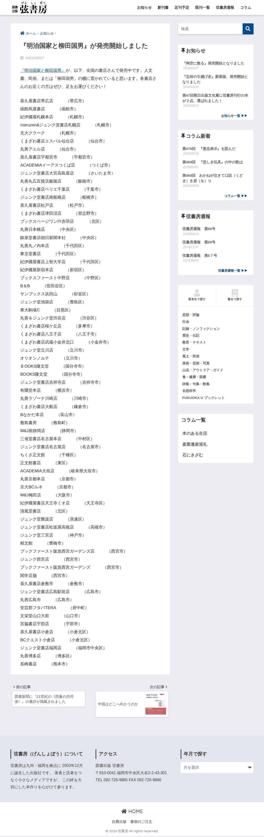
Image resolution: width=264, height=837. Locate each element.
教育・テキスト (195, 345)
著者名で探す (197, 297)
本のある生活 (194, 437)
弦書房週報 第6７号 (199, 257)
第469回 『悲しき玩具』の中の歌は (212, 163)
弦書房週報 (225, 7)
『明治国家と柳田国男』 (43, 70)
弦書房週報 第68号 (199, 244)
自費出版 (119, 823)
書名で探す (235, 297)
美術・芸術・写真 (196, 366)
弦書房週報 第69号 (199, 230)
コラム (245, 7)
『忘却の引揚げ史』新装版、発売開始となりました (215, 79)
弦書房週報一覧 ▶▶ (232, 272)
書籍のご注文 (141, 823)
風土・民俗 (191, 359)
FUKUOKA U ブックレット (204, 401)
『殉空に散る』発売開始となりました (213, 63)
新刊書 (163, 7)
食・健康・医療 (195, 380)
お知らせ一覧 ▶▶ (234, 116)
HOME (132, 812)
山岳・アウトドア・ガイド (204, 373)
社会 (186, 324)
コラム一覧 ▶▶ (235, 197)
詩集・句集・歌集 (196, 387)
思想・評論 (191, 317)
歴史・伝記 (191, 338)
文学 (186, 352)
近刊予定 (182, 7)
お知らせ (144, 7)
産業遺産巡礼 (194, 448)
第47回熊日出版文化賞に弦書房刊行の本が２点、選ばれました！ (215, 98)
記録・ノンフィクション (202, 331)
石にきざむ (192, 458)
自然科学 (189, 394)
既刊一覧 (202, 7)
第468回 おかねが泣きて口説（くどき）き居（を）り (212, 179)
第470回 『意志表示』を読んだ (209, 150)
